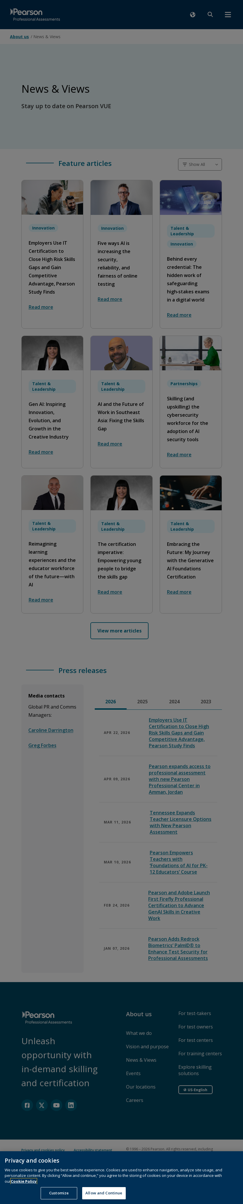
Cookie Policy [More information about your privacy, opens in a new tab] (24, 1188)
